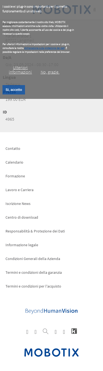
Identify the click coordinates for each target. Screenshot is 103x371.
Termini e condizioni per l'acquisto (33, 286)
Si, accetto (13, 90)
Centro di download (21, 217)
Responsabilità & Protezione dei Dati (35, 231)
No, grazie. (50, 72)
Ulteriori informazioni (20, 70)
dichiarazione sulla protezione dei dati (44, 48)
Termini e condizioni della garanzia (33, 272)
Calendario (14, 162)
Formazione (15, 176)
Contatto (12, 148)
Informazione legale (21, 244)
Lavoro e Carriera (19, 189)
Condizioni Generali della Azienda (32, 258)
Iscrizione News (17, 203)
